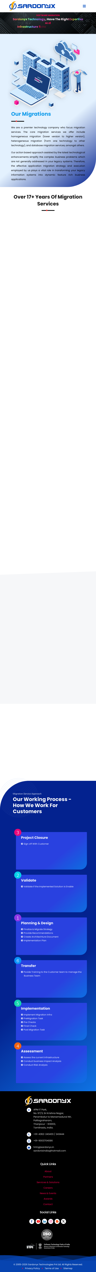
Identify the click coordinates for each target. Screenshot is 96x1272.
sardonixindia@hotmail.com (49, 1150)
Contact (48, 1204)
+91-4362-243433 (43, 1134)
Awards (48, 1198)
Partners (48, 1176)
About (48, 1171)
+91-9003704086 (43, 1140)
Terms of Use (52, 1268)
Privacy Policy (32, 1268)
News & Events (48, 1193)
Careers (48, 1187)
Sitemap (67, 1268)
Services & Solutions (48, 1182)
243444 (60, 1134)
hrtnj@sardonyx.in (43, 1147)
